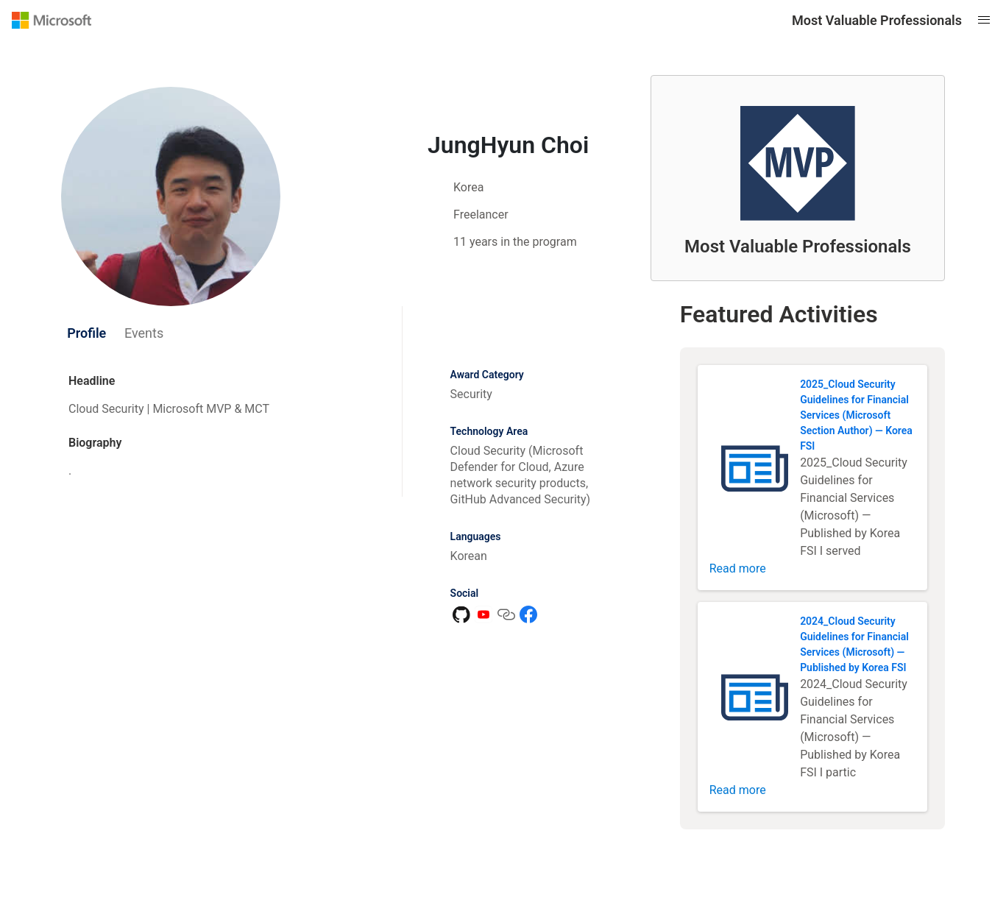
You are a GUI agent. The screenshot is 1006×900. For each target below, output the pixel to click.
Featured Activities (779, 314)
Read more (737, 568)
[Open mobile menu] (984, 20)
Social (464, 593)
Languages (475, 536)
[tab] (87, 333)
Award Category (487, 374)
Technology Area (489, 431)
